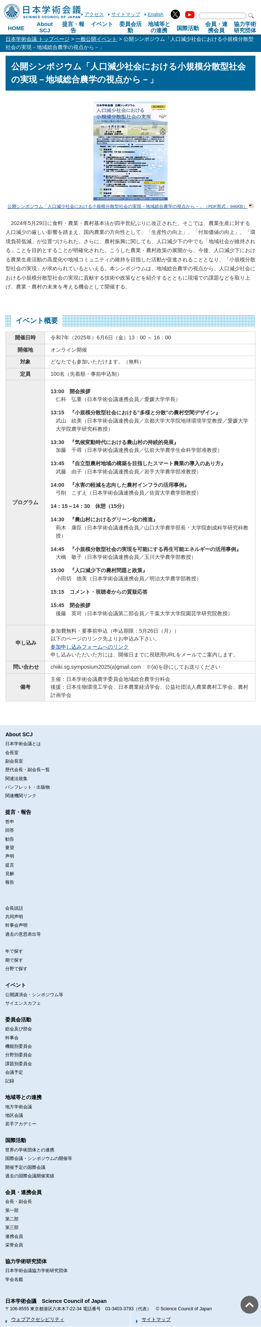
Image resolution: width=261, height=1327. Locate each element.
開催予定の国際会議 (25, 1167)
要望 (9, 847)
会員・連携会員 (23, 1192)
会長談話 (14, 908)
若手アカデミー (20, 1124)
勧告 (9, 839)
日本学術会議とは (23, 743)
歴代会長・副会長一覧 (27, 769)
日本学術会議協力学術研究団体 (36, 1270)
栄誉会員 (14, 1245)
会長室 (12, 752)
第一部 (12, 1210)
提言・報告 (73, 27)
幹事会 (12, 1037)
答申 (9, 821)
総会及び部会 (18, 1028)
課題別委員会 (18, 1063)
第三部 (12, 1227)
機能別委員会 (18, 1046)
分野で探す (16, 968)
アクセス (94, 14)
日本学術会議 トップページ (38, 39)
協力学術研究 (245, 27)
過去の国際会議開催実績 (29, 1175)
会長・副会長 (18, 1201)
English (155, 14)
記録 (9, 1080)
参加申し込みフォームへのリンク (90, 647)
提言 (9, 865)
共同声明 (14, 916)
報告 (9, 882)
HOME (16, 28)
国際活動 (188, 28)
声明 (9, 856)
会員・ (216, 27)
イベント (102, 24)
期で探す (14, 960)
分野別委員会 (18, 1054)
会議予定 (14, 1072)
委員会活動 (130, 27)
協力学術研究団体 (26, 1261)
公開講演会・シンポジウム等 (34, 994)
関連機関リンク (20, 795)
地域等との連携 (23, 1097)
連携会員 (14, 1236)
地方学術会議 (18, 1106)
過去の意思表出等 (23, 934)
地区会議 (14, 1115)
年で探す (14, 951)
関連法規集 (16, 778)
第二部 (12, 1219)
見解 (9, 873)
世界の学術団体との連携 (29, 1149)
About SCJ (45, 27)
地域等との (159, 27)
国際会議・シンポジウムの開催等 (38, 1158)
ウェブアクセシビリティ (37, 1319)
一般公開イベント (96, 39)
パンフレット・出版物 (27, 787)
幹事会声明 (16, 925)
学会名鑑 (14, 1279)
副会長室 (14, 761)
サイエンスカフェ (23, 1003)
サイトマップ (125, 14)
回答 (9, 830)
